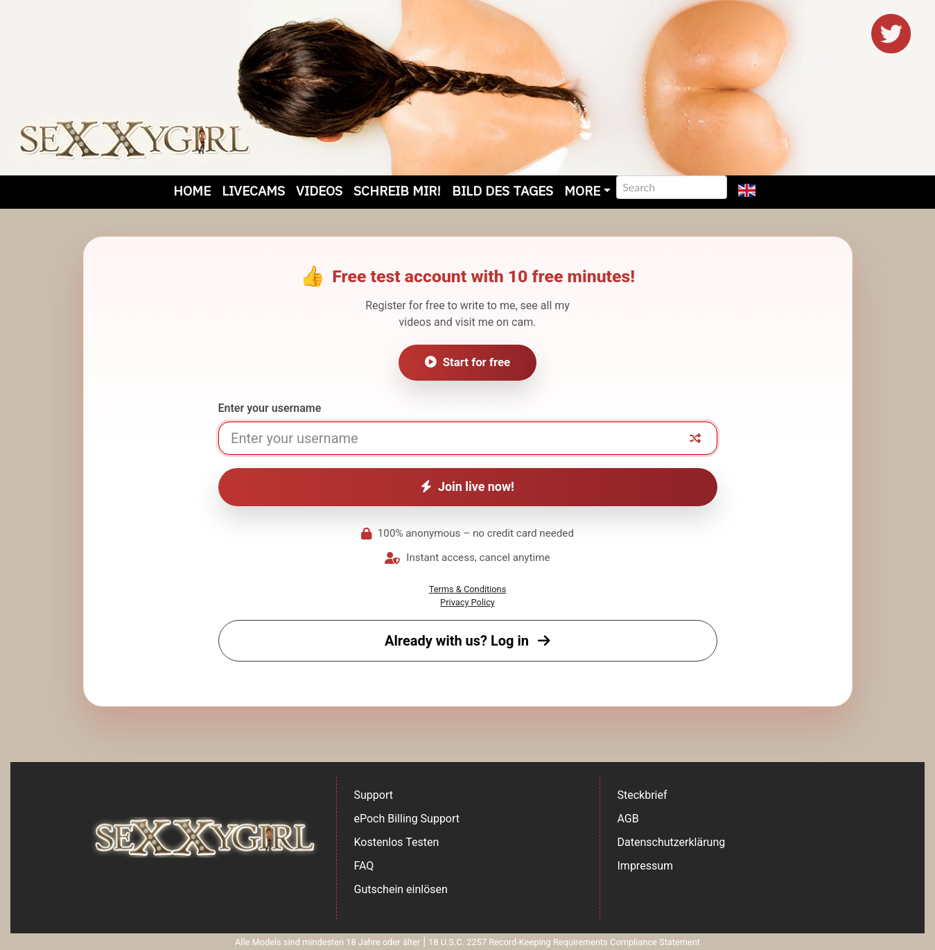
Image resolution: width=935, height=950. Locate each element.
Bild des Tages (502, 190)
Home (192, 190)
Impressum (646, 865)
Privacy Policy (467, 602)
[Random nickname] (695, 438)
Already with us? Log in (467, 640)
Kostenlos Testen (396, 842)
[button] (747, 192)
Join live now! (467, 486)
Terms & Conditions (468, 589)
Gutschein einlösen (401, 889)
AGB (628, 818)
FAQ (364, 865)
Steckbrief (642, 795)
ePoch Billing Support (407, 818)
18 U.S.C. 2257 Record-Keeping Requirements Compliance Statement (564, 942)
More (582, 190)
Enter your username (270, 408)
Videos (319, 190)
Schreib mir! (397, 190)
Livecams (253, 190)
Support (373, 795)
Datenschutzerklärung (672, 842)
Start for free (467, 362)
